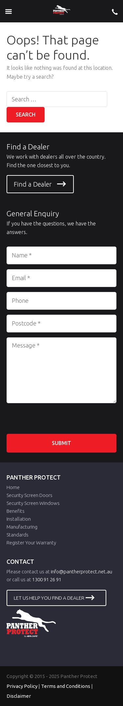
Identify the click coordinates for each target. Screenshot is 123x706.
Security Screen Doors (29, 495)
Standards (18, 534)
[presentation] (56, 421)
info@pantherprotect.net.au (81, 571)
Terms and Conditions (65, 686)
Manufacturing (22, 527)
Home (13, 487)
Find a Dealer (33, 184)
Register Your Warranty (31, 542)
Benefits (16, 511)
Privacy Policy (22, 686)
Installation (19, 519)
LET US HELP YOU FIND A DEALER (49, 598)
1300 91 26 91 (46, 579)
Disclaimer (19, 696)
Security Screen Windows (33, 503)
